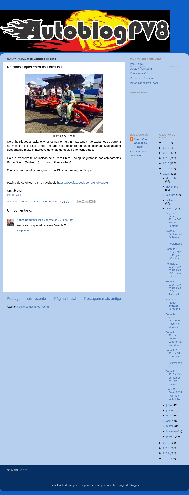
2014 (166, 173)
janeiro (170, 436)
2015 (166, 168)
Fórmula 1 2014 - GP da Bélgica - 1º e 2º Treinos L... (174, 288)
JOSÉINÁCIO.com (141, 68)
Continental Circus (141, 73)
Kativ (108, 485)
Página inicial (65, 298)
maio (169, 415)
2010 (166, 458)
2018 (166, 152)
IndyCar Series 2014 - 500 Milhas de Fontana (173, 219)
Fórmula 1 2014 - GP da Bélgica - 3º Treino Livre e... (173, 270)
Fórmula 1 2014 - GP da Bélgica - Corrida (173, 253)
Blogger (134, 485)
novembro (172, 186)
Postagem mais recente (26, 298)
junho (170, 410)
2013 (166, 442)
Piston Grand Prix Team (144, 82)
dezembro (172, 178)
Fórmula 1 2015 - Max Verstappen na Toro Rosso (174, 377)
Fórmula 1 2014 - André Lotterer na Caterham (173, 338)
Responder (23, 230)
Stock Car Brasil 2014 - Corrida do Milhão (174, 394)
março (170, 425)
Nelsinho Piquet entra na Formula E (173, 304)
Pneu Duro (136, 63)
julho (169, 405)
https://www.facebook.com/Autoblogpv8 (82, 182)
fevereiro (171, 431)
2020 (166, 142)
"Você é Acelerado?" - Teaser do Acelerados (174, 237)
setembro (171, 200)
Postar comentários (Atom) (33, 306)
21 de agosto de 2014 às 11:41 (56, 219)
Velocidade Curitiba (141, 78)
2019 (166, 147)
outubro (171, 194)
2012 (166, 448)
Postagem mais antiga (102, 298)
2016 (166, 163)
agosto (170, 208)
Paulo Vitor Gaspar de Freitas (141, 143)
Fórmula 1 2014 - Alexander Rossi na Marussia (173, 321)
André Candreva (27, 219)
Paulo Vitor (14, 194)
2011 (166, 453)
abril (169, 420)
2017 (166, 158)
